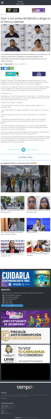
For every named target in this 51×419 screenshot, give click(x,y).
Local (6, 14)
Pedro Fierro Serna (8, 406)
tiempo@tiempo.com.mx (7, 413)
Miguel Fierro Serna (8, 405)
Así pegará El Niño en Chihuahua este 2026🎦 (18, 163)
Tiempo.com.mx (18, 417)
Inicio (2, 14)
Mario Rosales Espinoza (7, 408)
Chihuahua (5, 412)
